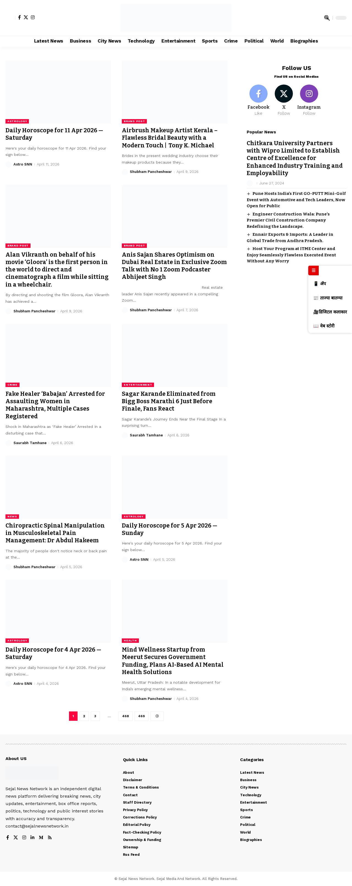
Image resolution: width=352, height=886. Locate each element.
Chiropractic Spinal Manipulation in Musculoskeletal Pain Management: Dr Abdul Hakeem (55, 533)
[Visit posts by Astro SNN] (9, 164)
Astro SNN (22, 164)
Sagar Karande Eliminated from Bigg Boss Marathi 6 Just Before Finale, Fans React (169, 401)
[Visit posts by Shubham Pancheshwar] (125, 172)
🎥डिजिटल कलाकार (330, 312)
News (12, 516)
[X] (25, 17)
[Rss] (50, 838)
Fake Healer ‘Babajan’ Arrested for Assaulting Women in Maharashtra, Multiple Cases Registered (55, 405)
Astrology (17, 121)
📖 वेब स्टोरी (323, 326)
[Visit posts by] (250, 179)
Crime (12, 384)
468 (125, 716)
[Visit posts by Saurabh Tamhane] (9, 443)
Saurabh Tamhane (29, 443)
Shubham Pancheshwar (151, 172)
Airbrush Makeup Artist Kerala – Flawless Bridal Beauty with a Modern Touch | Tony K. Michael (170, 138)
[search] (327, 18)
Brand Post (134, 121)
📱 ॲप (319, 283)
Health (130, 640)
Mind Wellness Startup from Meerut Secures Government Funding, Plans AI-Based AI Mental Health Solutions (173, 661)
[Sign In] (10, 17)
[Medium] (41, 838)
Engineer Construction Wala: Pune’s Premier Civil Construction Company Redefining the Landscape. (288, 215)
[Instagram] (32, 17)
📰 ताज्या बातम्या (327, 298)
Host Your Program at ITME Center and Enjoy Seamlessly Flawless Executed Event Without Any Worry (291, 250)
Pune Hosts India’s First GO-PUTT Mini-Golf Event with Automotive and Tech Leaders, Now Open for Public (296, 195)
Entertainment (138, 384)
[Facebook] (19, 17)
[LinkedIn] (32, 838)
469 (141, 716)
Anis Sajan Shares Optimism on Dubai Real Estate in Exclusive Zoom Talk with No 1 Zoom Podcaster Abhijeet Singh (174, 266)
